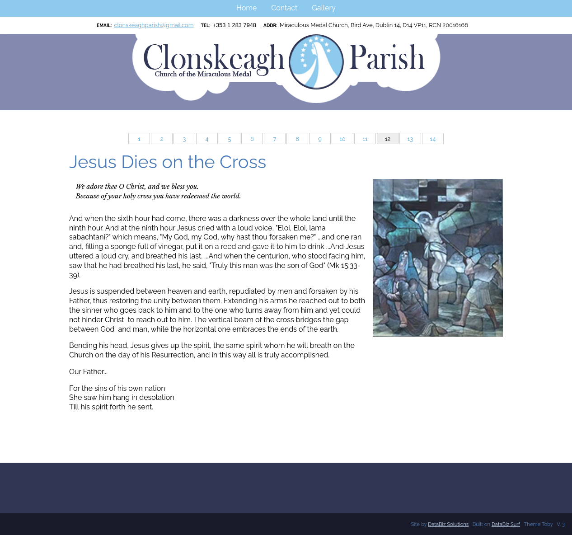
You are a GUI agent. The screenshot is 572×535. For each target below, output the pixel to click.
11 (365, 139)
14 (433, 139)
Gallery (324, 8)
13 (410, 139)
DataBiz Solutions (448, 524)
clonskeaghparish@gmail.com (153, 25)
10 (342, 139)
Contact (284, 8)
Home (246, 8)
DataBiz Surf (506, 524)
